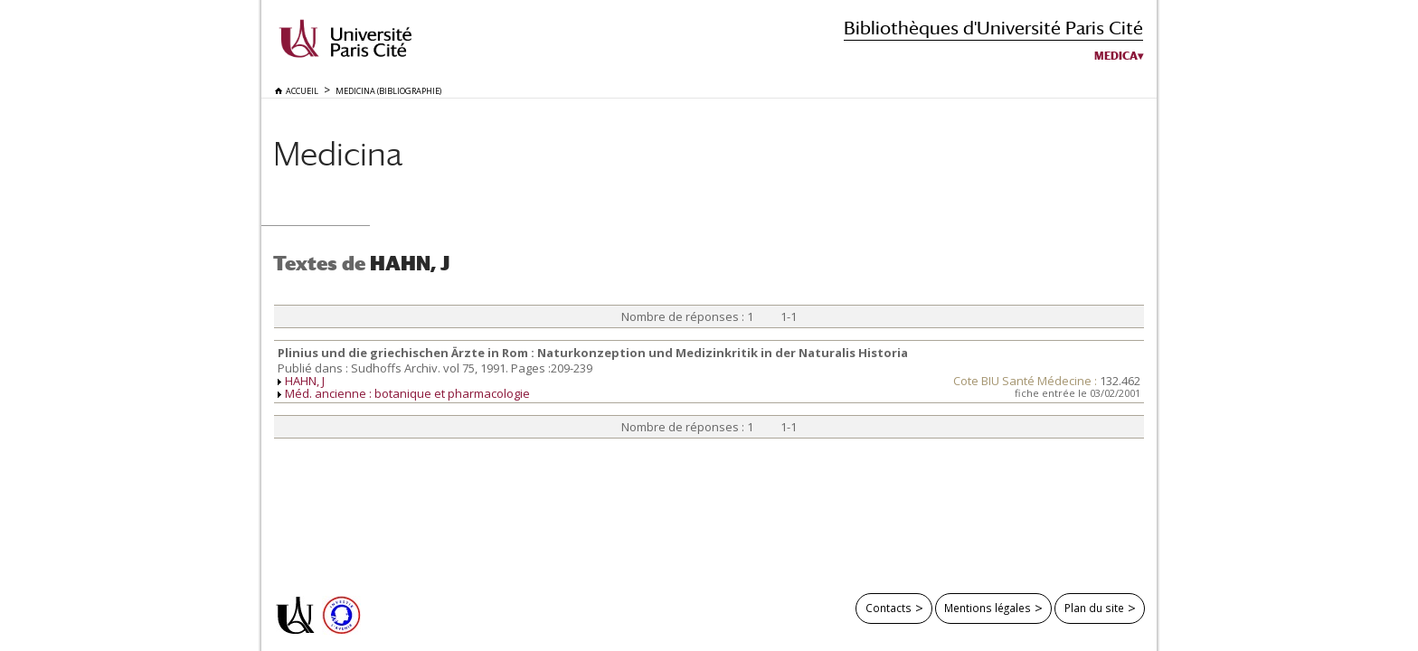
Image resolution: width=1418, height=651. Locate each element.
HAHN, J (305, 381)
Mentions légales (987, 607)
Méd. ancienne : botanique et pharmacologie (407, 393)
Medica (1116, 56)
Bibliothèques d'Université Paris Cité (993, 27)
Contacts (888, 607)
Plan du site (1094, 607)
